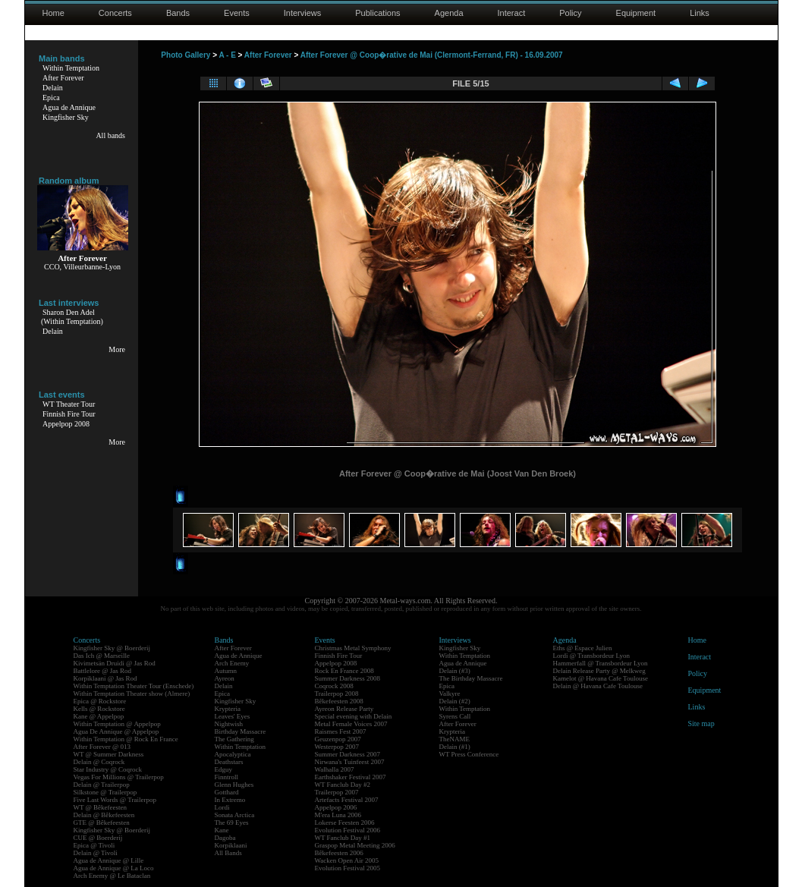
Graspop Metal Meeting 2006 (355, 845)
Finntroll (227, 777)
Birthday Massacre (240, 731)
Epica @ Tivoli (94, 845)
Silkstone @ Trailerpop (105, 792)
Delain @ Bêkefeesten (104, 815)
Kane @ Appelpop (99, 716)
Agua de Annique (69, 107)
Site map (701, 723)
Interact (512, 12)
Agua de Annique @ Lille (109, 860)
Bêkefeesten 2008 (339, 701)
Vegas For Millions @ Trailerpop (119, 777)
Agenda (449, 12)
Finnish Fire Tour (69, 414)
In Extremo (230, 800)
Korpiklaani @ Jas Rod (105, 678)
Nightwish (229, 724)
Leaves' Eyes (232, 716)
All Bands (228, 853)
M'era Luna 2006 (338, 815)
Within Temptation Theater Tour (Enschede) (134, 686)
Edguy (224, 769)
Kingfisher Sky (65, 117)
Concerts (115, 12)
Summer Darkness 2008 (348, 678)
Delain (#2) (454, 701)
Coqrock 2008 (334, 686)
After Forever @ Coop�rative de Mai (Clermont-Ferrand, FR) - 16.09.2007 (431, 55)
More (117, 349)
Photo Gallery (185, 55)
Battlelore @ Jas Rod (103, 671)
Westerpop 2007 (337, 746)
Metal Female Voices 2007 (351, 724)
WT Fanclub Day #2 (343, 784)
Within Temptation (70, 68)
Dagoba (225, 837)
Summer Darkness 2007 (348, 754)
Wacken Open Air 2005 (347, 860)
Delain (52, 87)
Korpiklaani (231, 845)
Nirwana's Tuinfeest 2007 (350, 762)
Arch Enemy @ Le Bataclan (112, 875)
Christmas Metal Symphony (353, 648)
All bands (110, 135)
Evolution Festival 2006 (348, 830)
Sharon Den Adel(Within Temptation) (72, 317)
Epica (51, 97)
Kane (222, 830)
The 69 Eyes (232, 822)
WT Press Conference (469, 754)
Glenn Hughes (234, 784)
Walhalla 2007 (334, 769)
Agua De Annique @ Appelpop (116, 731)
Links (699, 12)
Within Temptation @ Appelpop (117, 724)
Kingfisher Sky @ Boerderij (112, 648)
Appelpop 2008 (66, 424)
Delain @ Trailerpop (102, 784)
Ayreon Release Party (344, 708)
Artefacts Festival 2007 (347, 800)
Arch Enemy (232, 663)
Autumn (226, 671)
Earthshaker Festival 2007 (350, 777)
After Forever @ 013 (102, 746)
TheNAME (454, 739)
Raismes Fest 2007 (340, 731)
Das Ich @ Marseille (102, 655)
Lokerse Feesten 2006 (345, 822)
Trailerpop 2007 (337, 792)
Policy (570, 12)
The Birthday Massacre (471, 678)
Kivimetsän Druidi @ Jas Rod (115, 663)
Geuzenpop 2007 (338, 739)
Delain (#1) (454, 746)
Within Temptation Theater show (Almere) (132, 693)
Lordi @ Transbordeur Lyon (592, 655)
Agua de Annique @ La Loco (114, 868)
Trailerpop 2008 (337, 693)
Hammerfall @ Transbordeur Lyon (600, 663)
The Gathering (234, 739)
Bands (178, 12)
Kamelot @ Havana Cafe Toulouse (600, 678)
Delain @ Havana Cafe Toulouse (598, 686)
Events (237, 12)
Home (53, 12)
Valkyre (450, 693)
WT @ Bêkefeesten (100, 807)
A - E (227, 55)
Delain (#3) (454, 671)
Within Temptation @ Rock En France (126, 739)
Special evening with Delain (353, 716)
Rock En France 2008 (344, 671)
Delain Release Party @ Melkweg (599, 671)
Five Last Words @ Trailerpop (115, 800)
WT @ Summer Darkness (109, 754)
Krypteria (228, 708)
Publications (377, 12)
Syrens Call (455, 716)
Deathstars (229, 762)
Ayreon (224, 678)
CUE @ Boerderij (98, 837)
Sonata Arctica (235, 815)
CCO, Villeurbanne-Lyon (82, 267)
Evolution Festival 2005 (348, 868)
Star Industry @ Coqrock (108, 769)
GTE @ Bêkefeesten (102, 822)
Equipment (636, 12)
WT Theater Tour (68, 404)
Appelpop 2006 (336, 807)
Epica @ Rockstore (100, 701)
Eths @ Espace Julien (582, 648)
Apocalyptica (233, 754)
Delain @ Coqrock (99, 762)
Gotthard (227, 792)
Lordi (222, 807)
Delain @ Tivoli (96, 853)
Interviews (303, 12)
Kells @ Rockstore (99, 708)
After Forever (63, 78)
